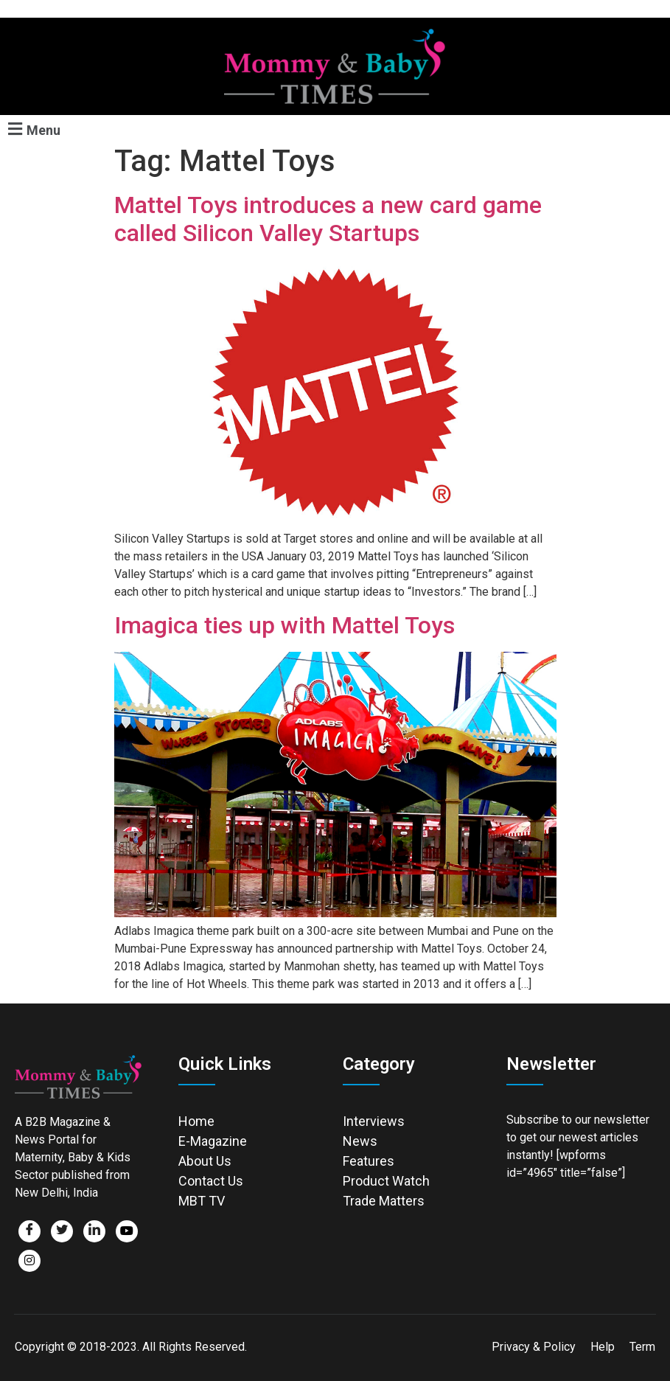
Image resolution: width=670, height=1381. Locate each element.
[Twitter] (62, 1231)
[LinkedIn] (94, 1231)
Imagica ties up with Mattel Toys (284, 625)
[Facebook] (29, 1231)
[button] (32, 128)
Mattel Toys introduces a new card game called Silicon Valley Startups (328, 219)
